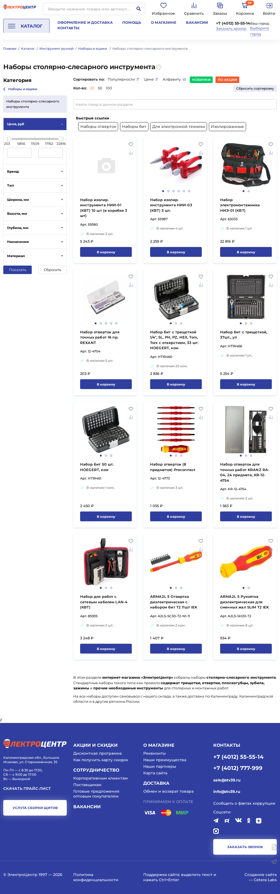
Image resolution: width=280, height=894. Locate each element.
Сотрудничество (96, 770)
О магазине (163, 22)
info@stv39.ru (226, 791)
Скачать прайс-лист (27, 788)
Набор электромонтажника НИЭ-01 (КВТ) (240, 205)
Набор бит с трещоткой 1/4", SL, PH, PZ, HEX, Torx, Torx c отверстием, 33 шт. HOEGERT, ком (174, 340)
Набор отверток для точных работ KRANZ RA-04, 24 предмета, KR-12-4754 (244, 472)
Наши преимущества (164, 759)
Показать (17, 269)
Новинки (201, 80)
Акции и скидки (95, 745)
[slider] (9, 138)
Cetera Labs (265, 879)
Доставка (156, 783)
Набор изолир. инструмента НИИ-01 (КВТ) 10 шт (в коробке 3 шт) (103, 208)
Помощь (131, 22)
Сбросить (52, 269)
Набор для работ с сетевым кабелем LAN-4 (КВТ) (103, 601)
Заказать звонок (231, 29)
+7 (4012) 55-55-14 (233, 23)
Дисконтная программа (97, 753)
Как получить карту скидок (100, 759)
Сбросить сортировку (255, 88)
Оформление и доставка (84, 22)
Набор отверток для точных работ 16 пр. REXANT (99, 337)
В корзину (106, 252)
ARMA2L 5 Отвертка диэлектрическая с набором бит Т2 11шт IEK (173, 601)
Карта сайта (155, 773)
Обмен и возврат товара (168, 791)
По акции (227, 80)
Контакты (68, 28)
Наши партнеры (159, 766)
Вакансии (197, 22)
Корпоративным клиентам (100, 778)
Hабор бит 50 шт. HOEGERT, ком (96, 467)
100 (109, 88)
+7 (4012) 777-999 (237, 768)
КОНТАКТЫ (226, 745)
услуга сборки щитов (35, 808)
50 (100, 88)
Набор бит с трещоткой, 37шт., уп (243, 335)
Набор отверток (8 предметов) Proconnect (173, 467)
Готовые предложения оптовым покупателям (96, 794)
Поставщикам (87, 784)
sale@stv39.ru (226, 780)
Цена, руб (15, 124)
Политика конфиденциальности (95, 877)
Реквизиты (154, 753)
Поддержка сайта (161, 874)
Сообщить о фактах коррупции (244, 803)
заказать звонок (245, 847)
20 (92, 88)
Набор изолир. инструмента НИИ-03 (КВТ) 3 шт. (171, 205)
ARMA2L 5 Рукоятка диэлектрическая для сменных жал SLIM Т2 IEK (244, 601)
